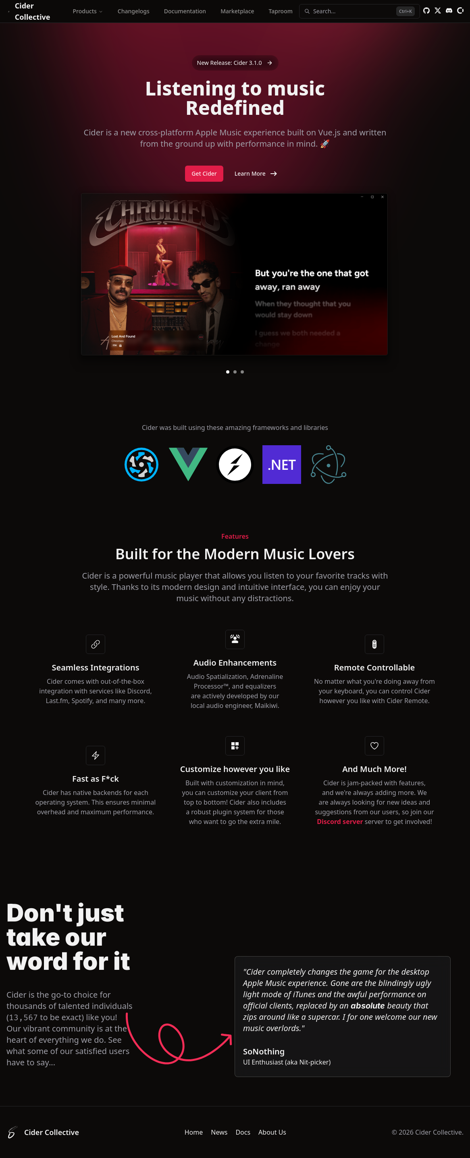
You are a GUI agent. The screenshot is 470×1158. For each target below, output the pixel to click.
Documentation (185, 11)
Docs (242, 1132)
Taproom (281, 11)
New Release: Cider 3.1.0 (235, 62)
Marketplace (237, 11)
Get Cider (204, 173)
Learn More (257, 173)
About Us (272, 1132)
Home (194, 1132)
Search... (359, 11)
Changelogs (134, 11)
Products (88, 11)
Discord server (340, 821)
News (219, 1132)
